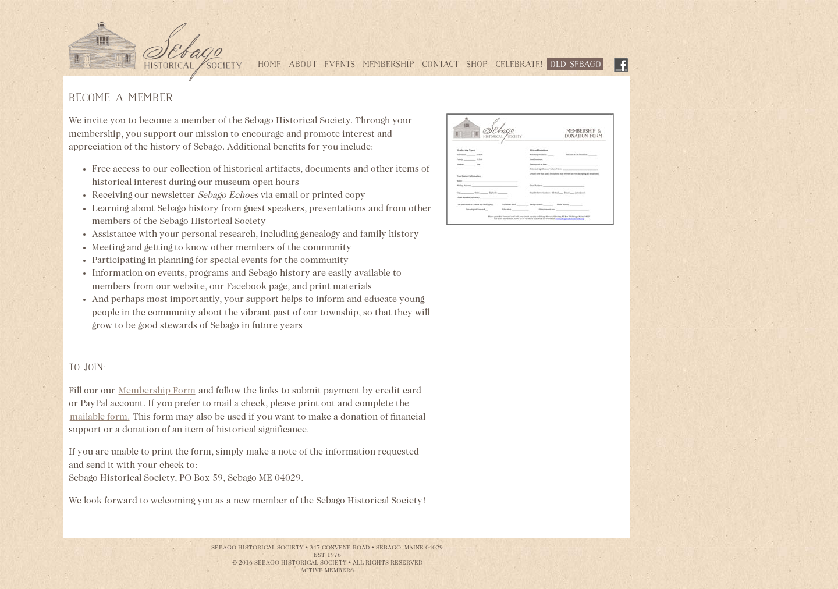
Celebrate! (518, 65)
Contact (440, 65)
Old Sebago (575, 65)
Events (339, 65)
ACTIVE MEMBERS (327, 570)
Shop (477, 65)
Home (269, 65)
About (303, 65)
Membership (388, 65)
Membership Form (157, 391)
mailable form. (100, 417)
